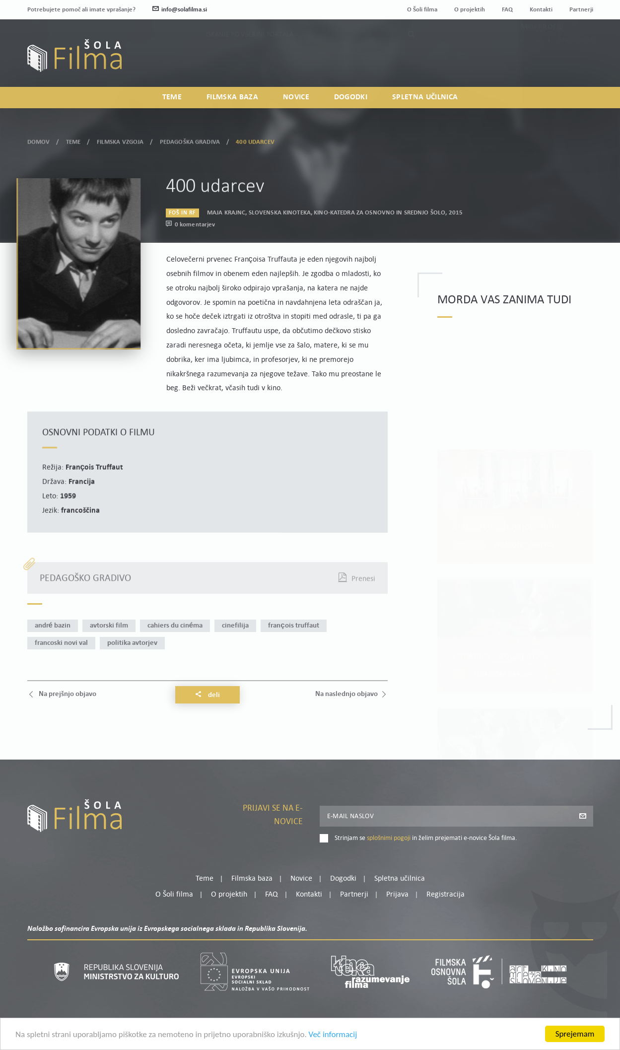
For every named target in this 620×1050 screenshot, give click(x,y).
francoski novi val (61, 643)
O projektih (469, 9)
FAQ (507, 9)
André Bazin (52, 626)
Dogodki (350, 97)
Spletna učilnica (425, 97)
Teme (172, 97)
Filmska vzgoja (120, 140)
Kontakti (541, 9)
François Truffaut (293, 626)
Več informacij (333, 1038)
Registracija (576, 60)
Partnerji (581, 9)
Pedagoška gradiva (190, 140)
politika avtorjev (132, 643)
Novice (296, 97)
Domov (38, 140)
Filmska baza (232, 97)
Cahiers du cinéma (175, 626)
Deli (207, 695)
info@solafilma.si (179, 9)
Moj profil (541, 48)
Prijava (531, 60)
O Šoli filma (422, 9)
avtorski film (109, 626)
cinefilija (235, 626)
